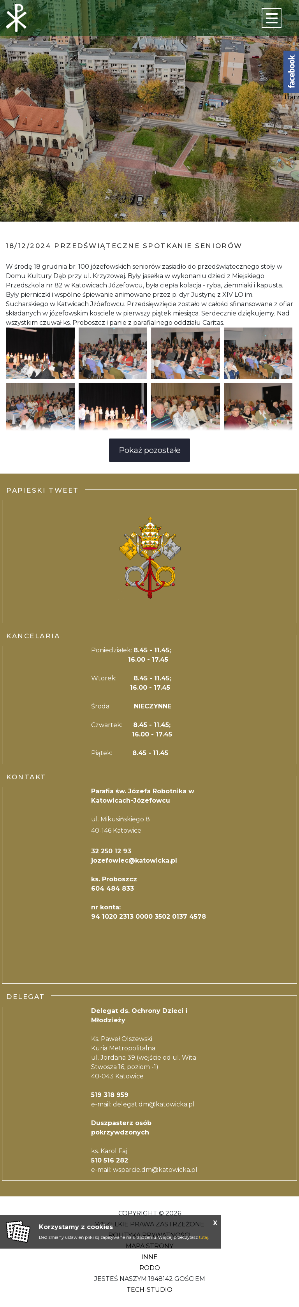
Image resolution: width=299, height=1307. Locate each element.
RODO (149, 1268)
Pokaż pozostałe (150, 450)
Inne (149, 1257)
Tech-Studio (149, 1289)
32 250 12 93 (111, 851)
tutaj (203, 1237)
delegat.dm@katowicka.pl (154, 1104)
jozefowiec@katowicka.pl (134, 860)
